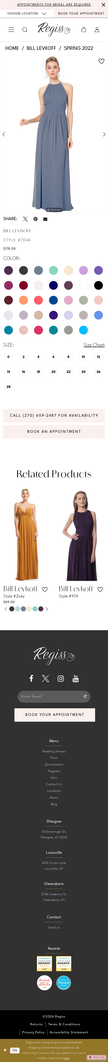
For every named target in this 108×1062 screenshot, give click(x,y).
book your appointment (55, 715)
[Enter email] (54, 696)
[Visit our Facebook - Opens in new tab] (31, 678)
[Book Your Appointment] (81, 14)
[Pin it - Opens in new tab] (36, 219)
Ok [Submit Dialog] (15, 1050)
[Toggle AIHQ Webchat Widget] (96, 1057)
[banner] (54, 30)
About (54, 797)
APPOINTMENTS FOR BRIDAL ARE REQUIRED (54, 4)
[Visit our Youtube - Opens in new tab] (76, 678)
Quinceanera (54, 764)
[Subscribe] (84, 696)
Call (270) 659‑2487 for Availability (54, 416)
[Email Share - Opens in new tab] (45, 219)
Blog (54, 804)
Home (12, 48)
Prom (54, 758)
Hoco (54, 777)
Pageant (54, 771)
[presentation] (26, 534)
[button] (11, 29)
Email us (54, 927)
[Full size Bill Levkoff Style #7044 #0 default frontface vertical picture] (54, 134)
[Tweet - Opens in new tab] (25, 219)
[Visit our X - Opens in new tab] (45, 678)
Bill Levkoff (41, 48)
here (67, 1058)
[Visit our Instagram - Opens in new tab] (61, 678)
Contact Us (54, 784)
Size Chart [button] (94, 345)
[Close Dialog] (5, 1050)
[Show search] (25, 29)
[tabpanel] (54, 134)
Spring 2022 (78, 48)
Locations (54, 791)
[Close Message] (102, 5)
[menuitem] (27, 14)
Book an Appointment (54, 432)
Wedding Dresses (54, 751)
